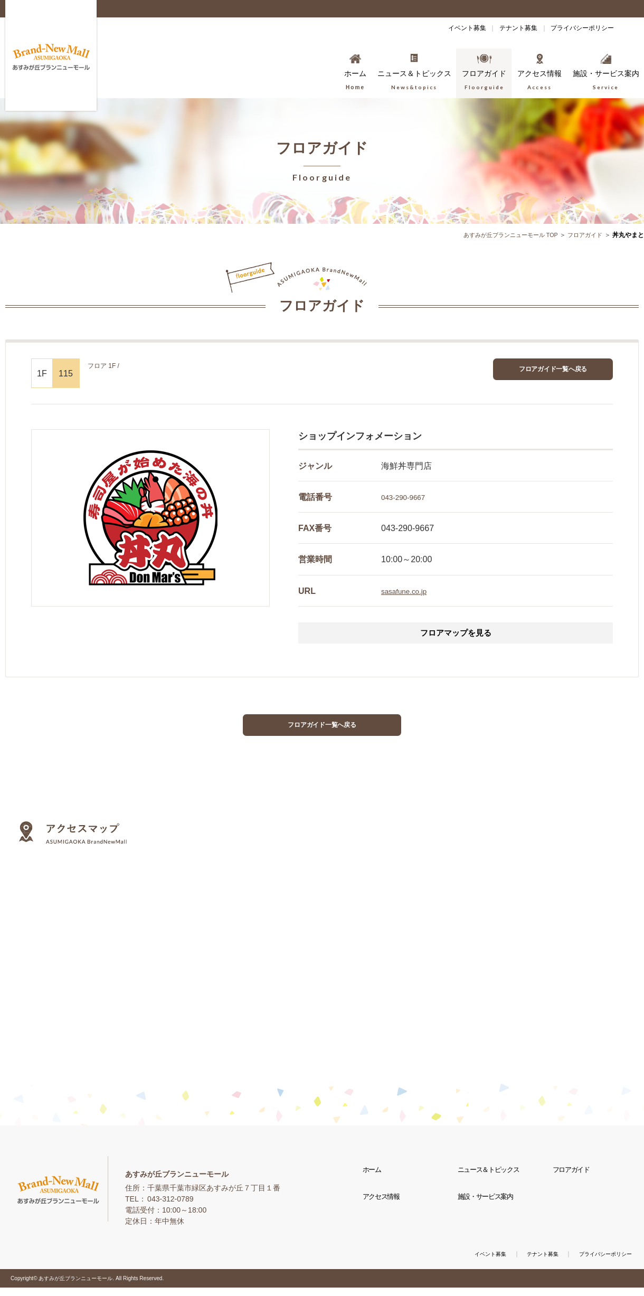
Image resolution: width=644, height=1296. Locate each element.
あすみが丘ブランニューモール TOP (503, 235)
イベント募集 (432, 28)
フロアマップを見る (456, 634)
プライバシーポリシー (575, 28)
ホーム (374, 1181)
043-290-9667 (407, 497)
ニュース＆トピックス (492, 1181)
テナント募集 (497, 28)
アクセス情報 (384, 1216)
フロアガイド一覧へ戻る (553, 371)
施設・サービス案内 (489, 1216)
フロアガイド (583, 235)
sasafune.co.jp (408, 590)
